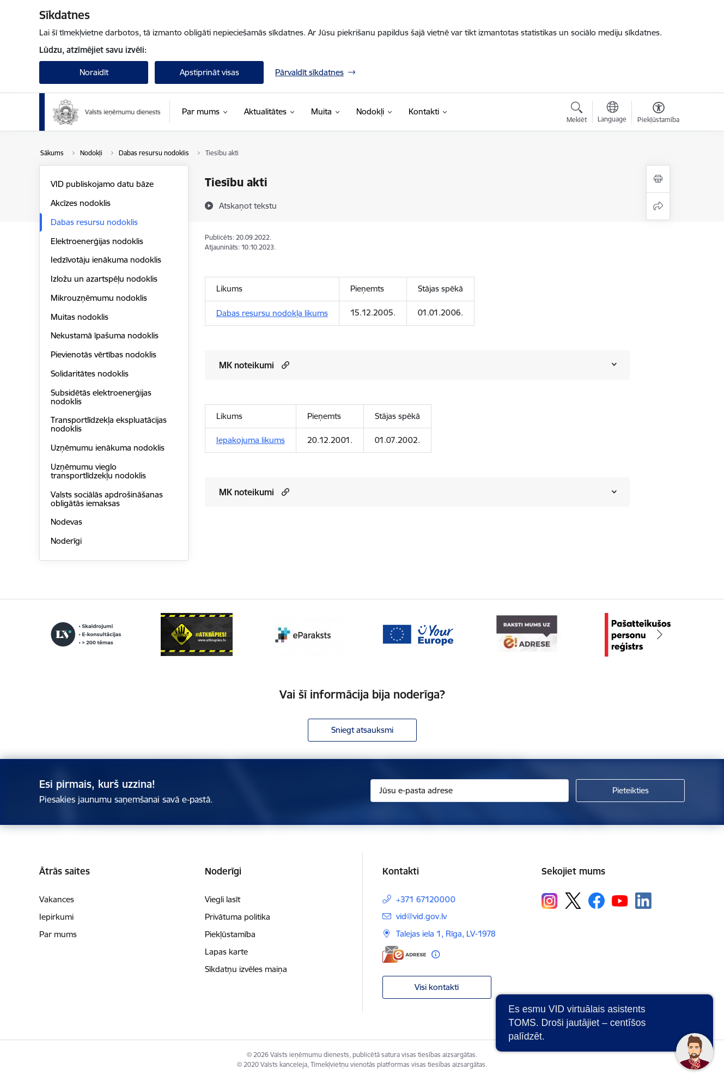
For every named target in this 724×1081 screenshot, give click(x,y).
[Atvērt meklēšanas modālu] (576, 114)
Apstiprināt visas (209, 72)
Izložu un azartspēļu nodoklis (104, 279)
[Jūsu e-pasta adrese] (469, 790)
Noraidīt (94, 72)
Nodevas (66, 522)
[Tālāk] (660, 634)
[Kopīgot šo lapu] (658, 206)
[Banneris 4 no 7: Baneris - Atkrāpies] (197, 634)
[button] (284, 365)
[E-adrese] (404, 954)
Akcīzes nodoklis (81, 203)
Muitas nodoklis (79, 317)
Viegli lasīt (222, 899)
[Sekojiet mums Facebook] (596, 900)
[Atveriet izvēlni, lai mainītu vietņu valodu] (612, 113)
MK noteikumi (246, 365)
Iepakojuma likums (250, 440)
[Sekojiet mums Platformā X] (573, 900)
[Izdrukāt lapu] (658, 179)
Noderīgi (66, 541)
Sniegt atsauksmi (362, 730)
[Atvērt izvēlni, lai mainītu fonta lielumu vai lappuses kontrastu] (658, 114)
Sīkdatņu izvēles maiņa (246, 969)
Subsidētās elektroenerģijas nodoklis (101, 396)
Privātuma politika (237, 917)
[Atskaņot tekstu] (248, 205)
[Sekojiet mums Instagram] (550, 901)
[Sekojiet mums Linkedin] (643, 900)
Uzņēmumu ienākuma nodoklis (108, 447)
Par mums (58, 934)
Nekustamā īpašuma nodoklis (105, 335)
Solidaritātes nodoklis (90, 373)
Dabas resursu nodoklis (94, 222)
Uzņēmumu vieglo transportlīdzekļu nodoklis (98, 471)
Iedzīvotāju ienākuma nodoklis (106, 259)
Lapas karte (226, 951)
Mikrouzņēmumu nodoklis (99, 298)
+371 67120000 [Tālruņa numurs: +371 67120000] (425, 899)
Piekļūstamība (230, 934)
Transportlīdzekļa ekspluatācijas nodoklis (109, 424)
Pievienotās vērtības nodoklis (103, 354)
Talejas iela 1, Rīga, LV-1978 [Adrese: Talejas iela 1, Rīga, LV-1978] (446, 933)
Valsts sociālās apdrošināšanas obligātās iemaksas (107, 498)
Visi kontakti (437, 987)
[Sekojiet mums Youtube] (620, 900)
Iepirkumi (56, 917)
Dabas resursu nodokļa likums (272, 313)
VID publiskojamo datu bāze (102, 184)
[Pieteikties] (630, 790)
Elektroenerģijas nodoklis (97, 241)
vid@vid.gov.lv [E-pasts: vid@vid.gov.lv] (421, 916)
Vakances (56, 899)
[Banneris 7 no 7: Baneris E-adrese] (527, 634)
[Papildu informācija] (435, 954)
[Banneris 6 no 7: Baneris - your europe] (417, 634)
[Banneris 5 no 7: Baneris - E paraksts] (307, 634)
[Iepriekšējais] (64, 634)
